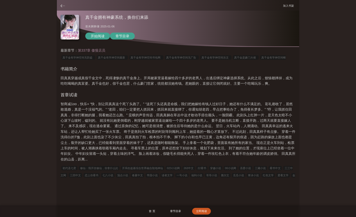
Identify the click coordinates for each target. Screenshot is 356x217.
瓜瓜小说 (238, 175)
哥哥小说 (211, 175)
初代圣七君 (69, 168)
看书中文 (275, 168)
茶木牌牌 (90, 26)
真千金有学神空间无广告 (182, 57)
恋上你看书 (91, 175)
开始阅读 (98, 36)
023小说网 (173, 168)
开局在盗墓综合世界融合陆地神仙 (142, 168)
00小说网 (230, 168)
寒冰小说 (253, 175)
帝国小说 (152, 175)
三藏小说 (260, 168)
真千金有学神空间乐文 (215, 57)
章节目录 (122, 36)
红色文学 (268, 175)
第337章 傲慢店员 (91, 50)
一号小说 (182, 175)
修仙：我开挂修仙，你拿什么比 (99, 168)
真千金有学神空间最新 (112, 57)
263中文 (189, 168)
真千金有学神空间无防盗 (78, 57)
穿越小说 (215, 168)
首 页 (152, 211)
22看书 (202, 168)
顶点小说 (122, 175)
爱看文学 (283, 175)
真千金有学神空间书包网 (146, 57)
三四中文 (75, 175)
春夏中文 (137, 175)
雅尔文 (225, 175)
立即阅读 (201, 211)
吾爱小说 (245, 168)
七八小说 (107, 175)
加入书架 (289, 5)
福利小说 (196, 175)
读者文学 (167, 175)
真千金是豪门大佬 (245, 57)
